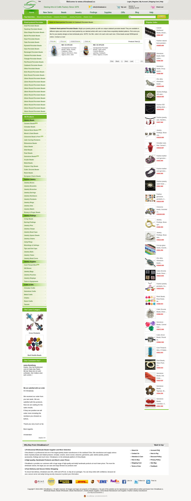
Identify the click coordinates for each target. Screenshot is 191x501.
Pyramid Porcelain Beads (33, 45)
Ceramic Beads (31, 123)
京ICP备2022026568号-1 (95, 492)
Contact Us (135, 453)
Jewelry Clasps (29, 229)
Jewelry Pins (28, 225)
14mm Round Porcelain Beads (34, 85)
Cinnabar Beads (29, 127)
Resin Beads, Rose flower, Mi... (161, 299)
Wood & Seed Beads (44, 17)
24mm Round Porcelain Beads (34, 101)
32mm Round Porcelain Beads (34, 108)
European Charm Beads (32, 176)
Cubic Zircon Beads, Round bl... (161, 337)
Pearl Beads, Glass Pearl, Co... (161, 363)
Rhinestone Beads (30, 143)
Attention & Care (137, 457)
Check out (159, 7)
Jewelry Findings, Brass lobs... (162, 235)
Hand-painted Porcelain (64, 22)
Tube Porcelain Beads (31, 42)
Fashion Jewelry (29, 179)
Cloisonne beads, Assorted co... (162, 209)
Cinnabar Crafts (29, 288)
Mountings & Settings (31, 245)
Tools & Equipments (31, 281)
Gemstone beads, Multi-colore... (161, 56)
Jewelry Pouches (75, 17)
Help (161, 2)
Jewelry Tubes (29, 255)
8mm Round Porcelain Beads (34, 75)
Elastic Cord (88, 17)
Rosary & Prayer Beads (32, 212)
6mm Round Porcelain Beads (34, 72)
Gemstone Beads (31, 156)
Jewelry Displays (30, 278)
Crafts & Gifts (28, 285)
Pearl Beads (28, 153)
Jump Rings (28, 242)
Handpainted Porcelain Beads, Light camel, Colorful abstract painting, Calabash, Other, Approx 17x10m (100, 51)
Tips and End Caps (30, 248)
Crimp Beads (28, 219)
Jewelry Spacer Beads (32, 235)
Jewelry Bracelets (30, 186)
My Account (143, 2)
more (41, 438)
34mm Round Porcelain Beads (34, 111)
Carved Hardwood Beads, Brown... (162, 30)
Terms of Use (136, 466)
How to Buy (136, 460)
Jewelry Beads (29, 120)
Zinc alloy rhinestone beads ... (160, 81)
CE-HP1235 (100, 45)
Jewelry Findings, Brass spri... (162, 222)
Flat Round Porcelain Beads (33, 62)
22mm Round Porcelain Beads (34, 98)
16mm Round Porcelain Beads (34, 88)
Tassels (26, 304)
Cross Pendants (34, 333)
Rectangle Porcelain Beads (33, 52)
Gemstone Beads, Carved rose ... (161, 324)
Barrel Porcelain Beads (32, 36)
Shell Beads (28, 150)
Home (51, 22)
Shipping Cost (154, 2)
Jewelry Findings (30, 216)
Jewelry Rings (29, 202)
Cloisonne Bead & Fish (33, 137)
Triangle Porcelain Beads (33, 59)
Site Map (154, 463)
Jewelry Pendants (30, 199)
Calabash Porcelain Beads (33, 65)
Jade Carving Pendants (32, 140)
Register (135, 2)
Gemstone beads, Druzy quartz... (161, 68)
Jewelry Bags (28, 271)
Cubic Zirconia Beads (31, 169)
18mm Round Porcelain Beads (34, 91)
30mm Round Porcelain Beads (34, 105)
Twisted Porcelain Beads (32, 55)
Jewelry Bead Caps (30, 232)
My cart (123, 7)
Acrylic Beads (29, 160)
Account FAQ (155, 450)
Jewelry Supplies (30, 262)
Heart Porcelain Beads (32, 39)
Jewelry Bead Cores (31, 258)
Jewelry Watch (29, 209)
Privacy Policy (155, 460)
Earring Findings (30, 222)
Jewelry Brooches (30, 189)
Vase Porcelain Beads (31, 49)
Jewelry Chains (29, 239)
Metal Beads (28, 163)
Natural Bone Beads (32, 130)
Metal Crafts (28, 294)
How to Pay (154, 453)
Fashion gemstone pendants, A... (161, 196)
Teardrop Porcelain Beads (33, 29)
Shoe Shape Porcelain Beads (34, 32)
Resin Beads (28, 173)
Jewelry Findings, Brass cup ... (162, 132)
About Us (135, 450)
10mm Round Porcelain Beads (34, 78)
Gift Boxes (27, 268)
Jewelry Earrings (30, 192)
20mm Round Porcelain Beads (34, 95)
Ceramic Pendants (60, 17)
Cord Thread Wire (31, 265)
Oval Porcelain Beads (31, 26)
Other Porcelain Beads (32, 68)
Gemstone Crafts (30, 291)
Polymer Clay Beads (31, 166)
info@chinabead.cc (99, 7)
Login (129, 2)
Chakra (26, 298)
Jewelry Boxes (29, 183)
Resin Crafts (28, 301)
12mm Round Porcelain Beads (34, 82)
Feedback (154, 466)
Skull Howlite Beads (34, 355)
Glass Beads (28, 146)
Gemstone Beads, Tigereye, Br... (161, 388)
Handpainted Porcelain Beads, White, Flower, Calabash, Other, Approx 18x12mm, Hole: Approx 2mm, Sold (69, 51)
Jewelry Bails (28, 252)
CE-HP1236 (68, 45)
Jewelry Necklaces (30, 196)
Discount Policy (156, 457)
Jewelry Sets (28, 206)
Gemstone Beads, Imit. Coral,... (160, 375)
